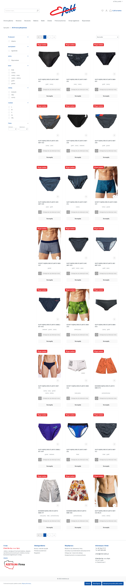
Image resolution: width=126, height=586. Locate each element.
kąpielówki (14, 50)
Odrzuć (88, 583)
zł (117, 1)
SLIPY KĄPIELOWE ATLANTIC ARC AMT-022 (48, 141)
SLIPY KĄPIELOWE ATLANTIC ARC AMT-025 (48, 203)
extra (18, 56)
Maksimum (24, 128)
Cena (18, 123)
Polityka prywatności (40, 550)
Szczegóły (49, 96)
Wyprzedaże (15, 60)
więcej (6, 558)
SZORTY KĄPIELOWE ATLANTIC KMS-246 (77, 387)
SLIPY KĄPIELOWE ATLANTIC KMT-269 (48, 80)
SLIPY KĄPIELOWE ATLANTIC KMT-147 (105, 450)
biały (12, 70)
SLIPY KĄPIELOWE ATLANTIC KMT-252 (77, 80)
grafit (13, 80)
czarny (13, 72)
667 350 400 (102, 550)
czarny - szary (15, 75)
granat (13, 83)
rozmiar (18, 102)
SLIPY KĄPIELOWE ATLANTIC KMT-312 (48, 387)
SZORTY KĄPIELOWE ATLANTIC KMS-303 (77, 325)
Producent (18, 37)
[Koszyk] (115, 10)
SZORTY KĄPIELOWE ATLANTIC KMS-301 (106, 203)
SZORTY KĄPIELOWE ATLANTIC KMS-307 (49, 264)
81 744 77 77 (102, 548)
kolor (18, 65)
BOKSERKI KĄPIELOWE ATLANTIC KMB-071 (48, 512)
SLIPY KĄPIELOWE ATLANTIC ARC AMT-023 (76, 264)
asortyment (18, 46)
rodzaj (18, 88)
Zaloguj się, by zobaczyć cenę (51, 89)
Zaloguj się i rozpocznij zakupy (74, 553)
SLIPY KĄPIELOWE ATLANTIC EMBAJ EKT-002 (49, 325)
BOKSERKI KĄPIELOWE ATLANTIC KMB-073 (105, 387)
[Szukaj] (38, 10)
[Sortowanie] (107, 37)
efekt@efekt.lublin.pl (102, 554)
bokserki (13, 92)
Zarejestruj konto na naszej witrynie (75, 555)
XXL (12, 118)
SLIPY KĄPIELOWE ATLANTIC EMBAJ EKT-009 (49, 450)
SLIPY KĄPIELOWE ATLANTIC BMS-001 (105, 80)
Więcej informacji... (27, 583)
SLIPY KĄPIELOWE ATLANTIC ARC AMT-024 (105, 264)
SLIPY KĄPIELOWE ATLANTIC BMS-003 (105, 325)
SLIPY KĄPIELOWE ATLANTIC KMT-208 (105, 141)
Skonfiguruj (96, 583)
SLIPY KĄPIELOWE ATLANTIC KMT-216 (77, 203)
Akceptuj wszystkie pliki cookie (112, 583)
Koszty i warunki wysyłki (41, 548)
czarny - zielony (16, 78)
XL (12, 115)
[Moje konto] (106, 10)
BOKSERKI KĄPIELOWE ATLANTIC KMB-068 (76, 512)
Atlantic (13, 41)
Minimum (12, 128)
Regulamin (37, 553)
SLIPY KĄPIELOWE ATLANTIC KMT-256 (77, 450)
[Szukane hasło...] (20, 10)
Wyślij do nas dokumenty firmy (73, 548)
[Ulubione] (102, 10)
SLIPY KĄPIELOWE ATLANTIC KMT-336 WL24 (105, 512)
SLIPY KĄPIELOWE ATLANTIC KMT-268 (77, 141)
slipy (12, 94)
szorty (13, 97)
